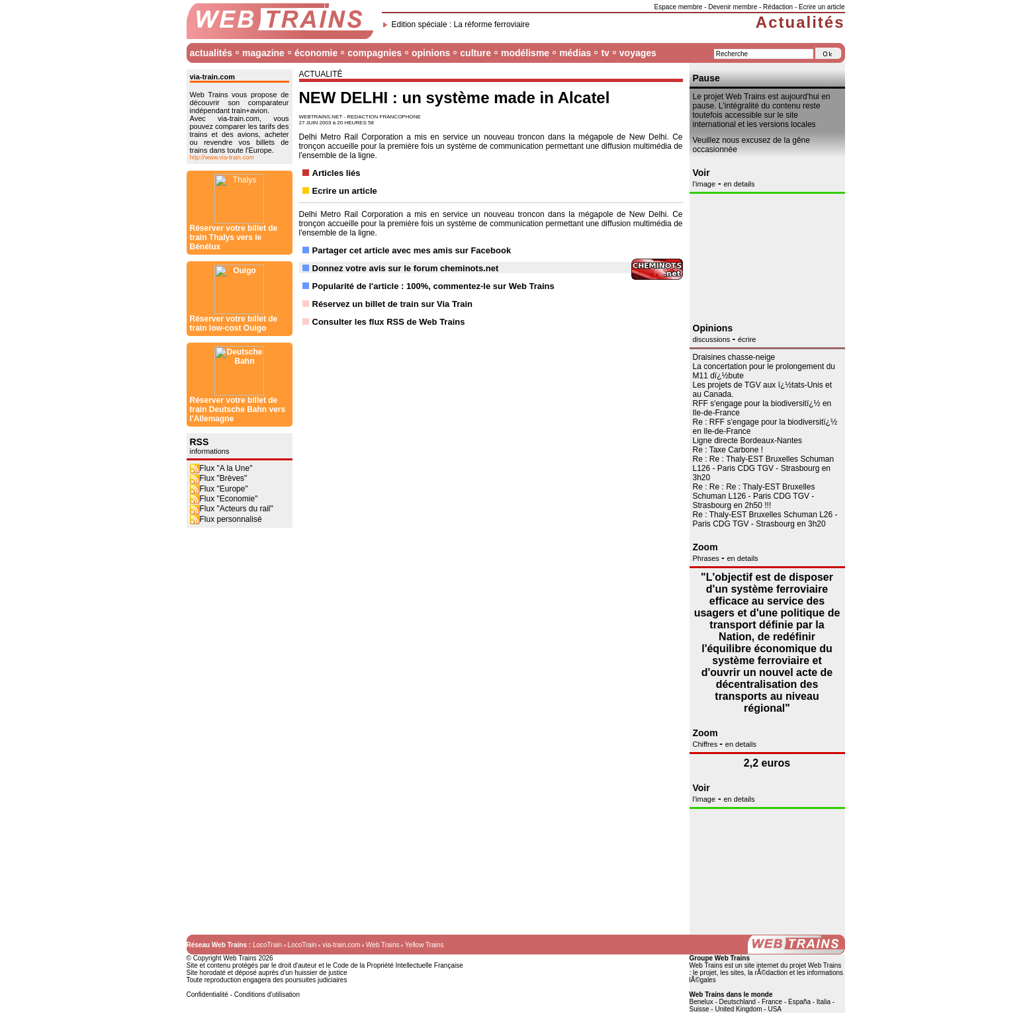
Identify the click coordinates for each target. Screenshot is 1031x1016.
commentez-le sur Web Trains (494, 286)
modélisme (525, 53)
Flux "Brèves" (218, 114)
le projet (705, 972)
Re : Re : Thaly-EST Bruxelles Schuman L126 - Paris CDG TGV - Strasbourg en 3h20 (763, 468)
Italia (823, 1001)
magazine (263, 53)
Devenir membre (732, 7)
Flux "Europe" (219, 125)
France (772, 1001)
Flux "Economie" (224, 135)
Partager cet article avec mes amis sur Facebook (412, 250)
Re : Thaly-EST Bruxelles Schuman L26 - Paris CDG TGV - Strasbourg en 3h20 (765, 519)
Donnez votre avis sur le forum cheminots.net (405, 268)
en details (738, 184)
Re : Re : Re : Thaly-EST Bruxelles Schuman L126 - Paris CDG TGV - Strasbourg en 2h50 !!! (754, 496)
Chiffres (706, 744)
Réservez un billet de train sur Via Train (392, 304)
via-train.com (341, 945)
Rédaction (778, 7)
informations (210, 87)
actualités (211, 53)
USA (775, 1009)
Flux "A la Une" (221, 104)
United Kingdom (738, 1009)
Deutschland (737, 1001)
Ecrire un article (821, 7)
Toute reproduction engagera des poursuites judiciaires (267, 980)
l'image (704, 184)
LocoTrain (267, 945)
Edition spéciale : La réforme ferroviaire (461, 24)
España (799, 1001)
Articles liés (336, 173)
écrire (747, 339)
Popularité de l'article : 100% (370, 286)
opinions (431, 53)
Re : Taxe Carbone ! (728, 449)
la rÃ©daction (767, 972)
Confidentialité (207, 994)
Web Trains (382, 945)
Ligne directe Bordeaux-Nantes (747, 440)
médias (575, 53)
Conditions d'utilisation (267, 994)
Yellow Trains (424, 945)
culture (475, 53)
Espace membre (678, 7)
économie (315, 53)
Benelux (701, 1001)
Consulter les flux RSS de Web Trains (388, 322)
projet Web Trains (815, 965)
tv (605, 53)
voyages (637, 53)
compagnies (374, 53)
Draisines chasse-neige (734, 357)
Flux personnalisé (226, 155)
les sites (732, 972)
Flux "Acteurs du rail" (231, 144)
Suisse (699, 1009)
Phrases (707, 558)
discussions (713, 339)
